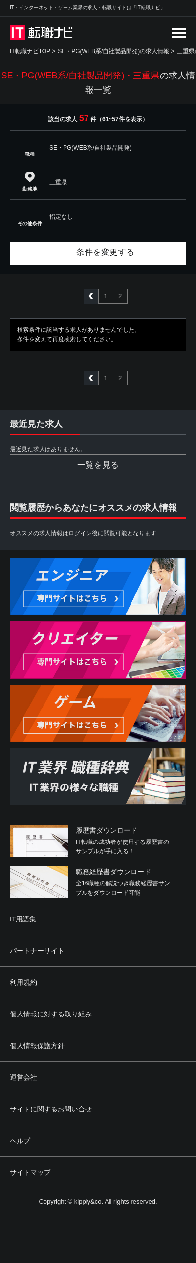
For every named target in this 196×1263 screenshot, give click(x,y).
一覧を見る (98, 465)
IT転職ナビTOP (30, 51)
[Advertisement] (101, 1211)
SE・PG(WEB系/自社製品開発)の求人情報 (113, 51)
